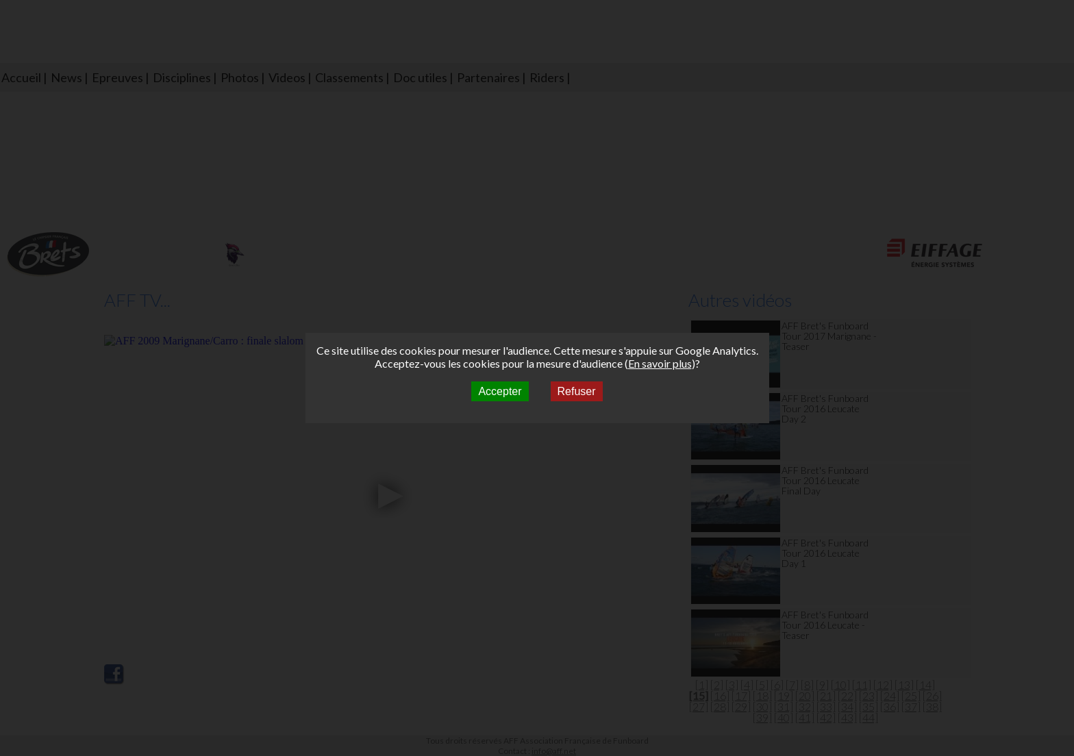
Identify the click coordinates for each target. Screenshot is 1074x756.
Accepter (499, 391)
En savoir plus (660, 363)
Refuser (577, 391)
